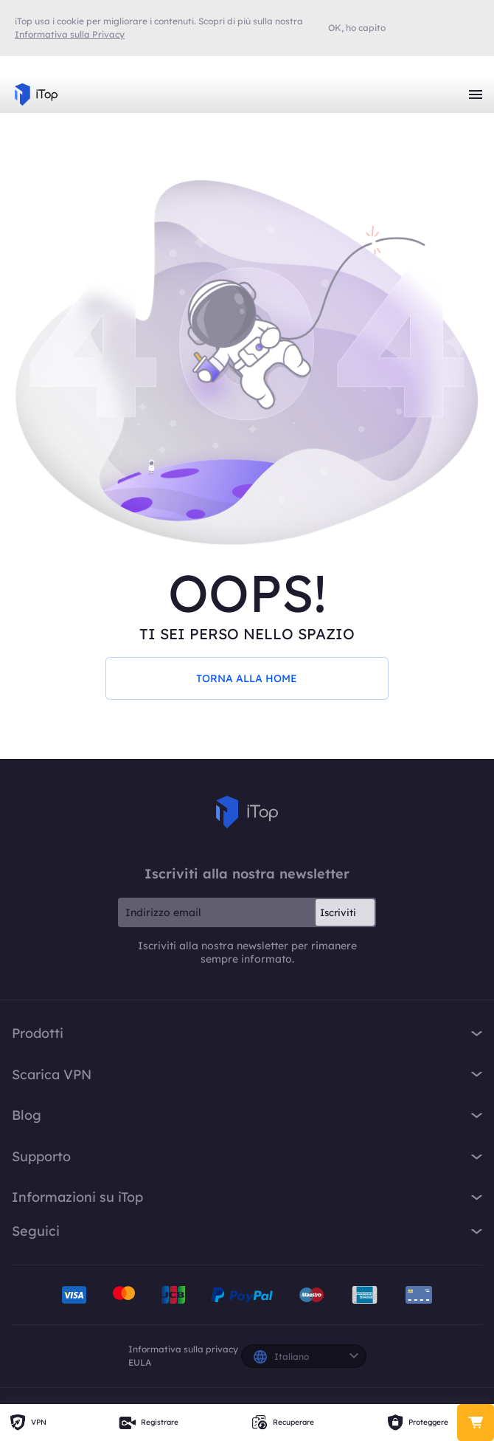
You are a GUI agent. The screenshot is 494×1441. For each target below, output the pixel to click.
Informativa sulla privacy (183, 1349)
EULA (139, 1362)
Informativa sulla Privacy (70, 34)
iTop (247, 812)
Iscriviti (338, 912)
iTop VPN (36, 94)
